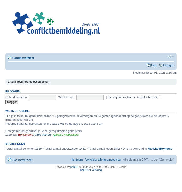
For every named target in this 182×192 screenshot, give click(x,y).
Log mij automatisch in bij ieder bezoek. (134, 97)
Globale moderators (66, 134)
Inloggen (168, 65)
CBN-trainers (43, 134)
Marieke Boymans (160, 148)
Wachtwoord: (66, 97)
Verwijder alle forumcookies (103, 159)
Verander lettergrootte (170, 56)
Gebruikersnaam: (16, 97)
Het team (77, 159)
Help (154, 65)
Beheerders (25, 134)
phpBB (74, 167)
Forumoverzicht (23, 57)
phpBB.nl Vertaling (91, 169)
